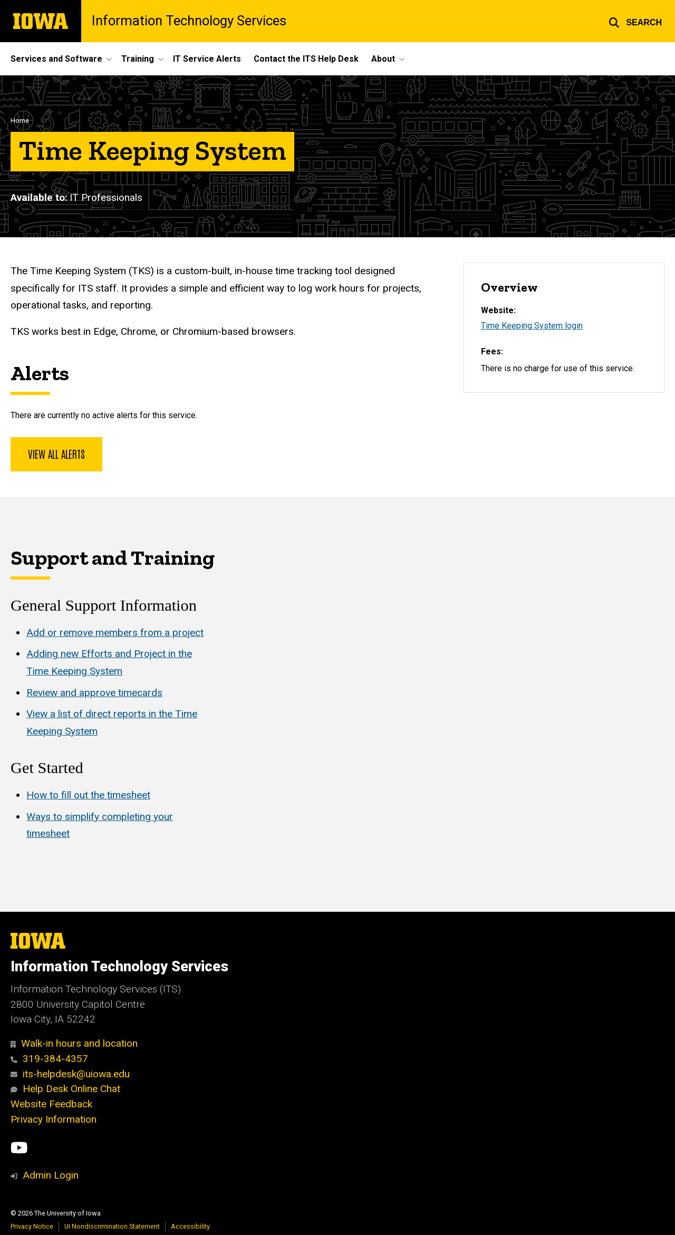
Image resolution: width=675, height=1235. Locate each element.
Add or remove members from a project (115, 632)
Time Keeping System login (532, 326)
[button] (635, 21)
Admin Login (51, 1175)
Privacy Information (54, 1119)
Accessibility (190, 1226)
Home (20, 120)
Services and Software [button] (56, 59)
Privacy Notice (32, 1226)
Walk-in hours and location (74, 1043)
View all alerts (56, 453)
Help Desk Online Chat (65, 1089)
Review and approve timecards (94, 693)
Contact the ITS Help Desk (306, 59)
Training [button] (137, 59)
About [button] (383, 59)
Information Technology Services (189, 21)
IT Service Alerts (207, 59)
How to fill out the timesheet (88, 795)
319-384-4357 (49, 1059)
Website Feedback (51, 1104)
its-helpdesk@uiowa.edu (70, 1074)
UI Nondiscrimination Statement (112, 1226)
